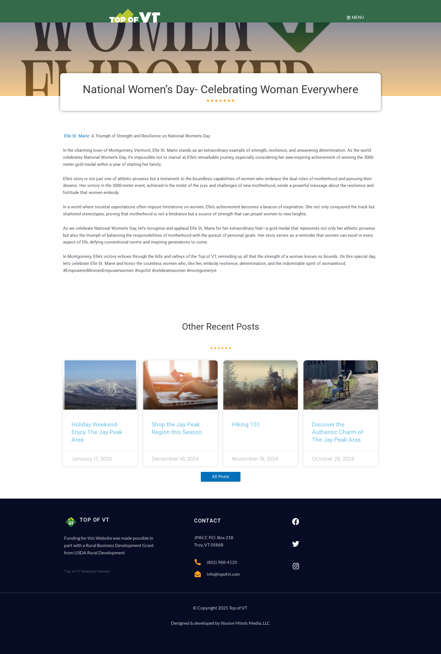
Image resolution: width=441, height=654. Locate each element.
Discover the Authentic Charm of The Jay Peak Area (337, 432)
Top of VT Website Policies (87, 571)
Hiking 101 (246, 424)
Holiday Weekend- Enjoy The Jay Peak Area (96, 432)
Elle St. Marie (76, 136)
